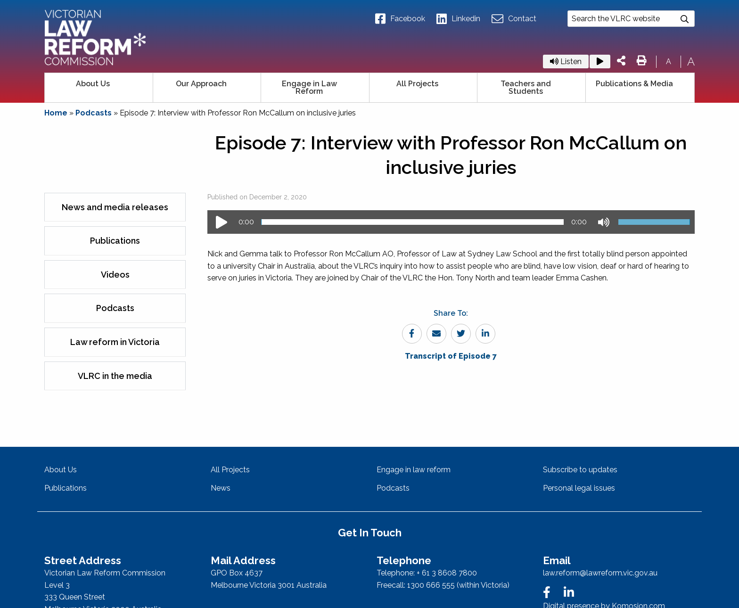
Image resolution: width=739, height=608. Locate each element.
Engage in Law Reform (309, 87)
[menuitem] (99, 87)
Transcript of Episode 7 (451, 356)
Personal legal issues (579, 488)
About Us (93, 83)
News (220, 488)
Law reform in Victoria (115, 342)
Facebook (400, 19)
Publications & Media (634, 83)
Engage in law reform (414, 469)
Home (55, 112)
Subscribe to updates (580, 469)
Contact (514, 19)
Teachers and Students (526, 87)
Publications (115, 241)
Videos (115, 274)
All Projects (417, 83)
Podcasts (93, 112)
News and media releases (115, 207)
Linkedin (458, 19)
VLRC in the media (115, 376)
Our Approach (201, 83)
